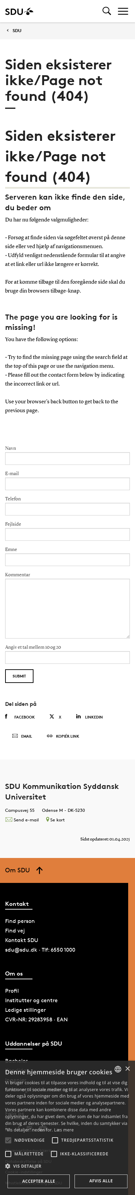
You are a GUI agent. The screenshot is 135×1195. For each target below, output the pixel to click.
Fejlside (13, 524)
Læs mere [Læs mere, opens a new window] (63, 1130)
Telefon (13, 499)
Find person (20, 921)
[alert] (67, 1128)
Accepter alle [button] (38, 1181)
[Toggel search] (107, 11)
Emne (11, 549)
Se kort (55, 819)
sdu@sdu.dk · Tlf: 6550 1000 (40, 949)
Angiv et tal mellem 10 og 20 (33, 647)
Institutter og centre (31, 1000)
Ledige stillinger (25, 1010)
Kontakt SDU (21, 940)
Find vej (15, 930)
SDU (17, 30)
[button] (8, 1140)
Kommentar (17, 575)
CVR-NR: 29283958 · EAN (36, 1019)
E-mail (12, 473)
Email (22, 736)
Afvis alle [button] (101, 1181)
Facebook (20, 717)
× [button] (127, 1069)
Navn (10, 448)
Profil (12, 991)
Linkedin (89, 717)
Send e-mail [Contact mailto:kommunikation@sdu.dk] (22, 819)
